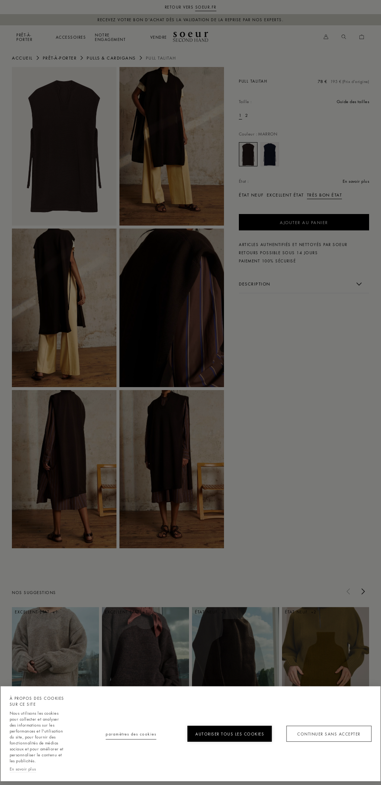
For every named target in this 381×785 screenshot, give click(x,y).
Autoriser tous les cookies (229, 734)
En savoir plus (23, 769)
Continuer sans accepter (329, 734)
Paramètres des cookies (131, 734)
